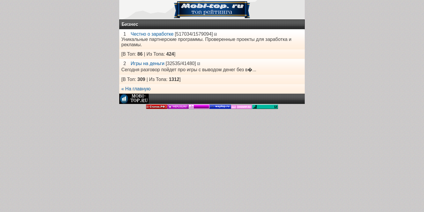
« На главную (135, 88)
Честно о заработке (152, 34)
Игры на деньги (148, 63)
